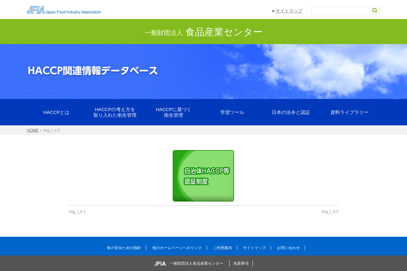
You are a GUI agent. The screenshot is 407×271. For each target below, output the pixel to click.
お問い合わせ (288, 248)
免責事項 (241, 263)
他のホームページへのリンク (177, 248)
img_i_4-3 (329, 211)
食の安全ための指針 (124, 248)
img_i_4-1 (77, 211)
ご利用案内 (222, 248)
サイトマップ (289, 10)
